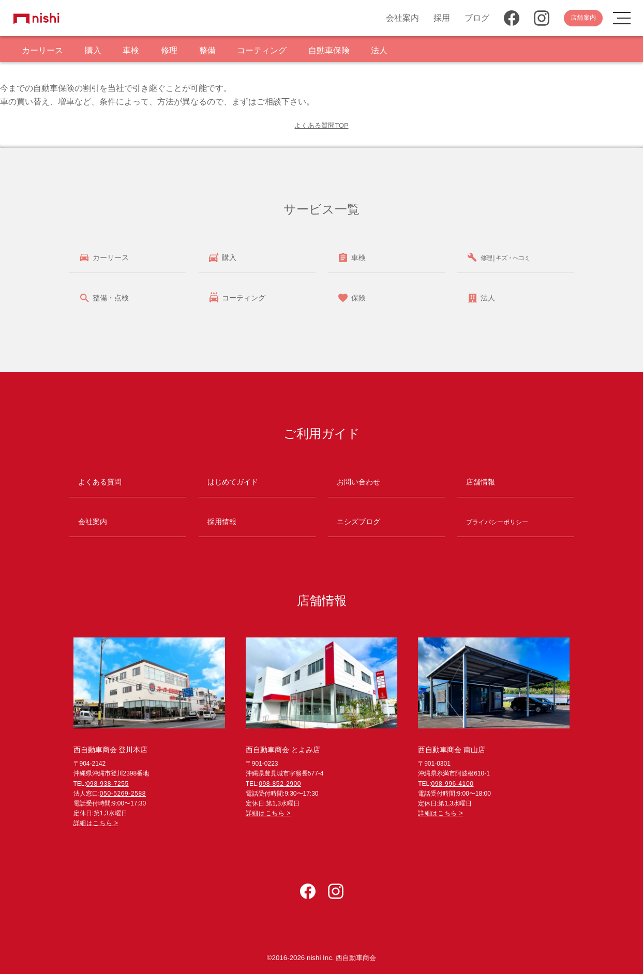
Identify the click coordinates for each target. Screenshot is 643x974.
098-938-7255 (107, 783)
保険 (357, 298)
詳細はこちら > (95, 823)
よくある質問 (100, 482)
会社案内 (402, 17)
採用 (441, 17)
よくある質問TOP (321, 125)
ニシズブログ (358, 522)
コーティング (262, 50)
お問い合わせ (358, 482)
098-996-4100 (452, 783)
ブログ (477, 17)
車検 (131, 50)
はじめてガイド (232, 482)
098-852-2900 (280, 783)
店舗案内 (583, 17)
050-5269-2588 (123, 793)
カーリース (42, 50)
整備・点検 (110, 298)
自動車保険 (329, 50)
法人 (379, 50)
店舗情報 (480, 482)
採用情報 (221, 522)
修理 (169, 50)
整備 (207, 50)
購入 (93, 50)
